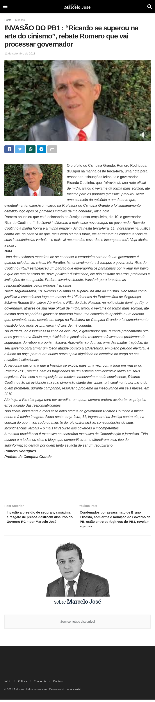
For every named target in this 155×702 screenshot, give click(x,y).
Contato (58, 683)
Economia (40, 683)
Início (7, 683)
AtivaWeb (75, 691)
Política (22, 683)
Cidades (20, 20)
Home (7, 20)
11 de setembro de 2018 (19, 53)
